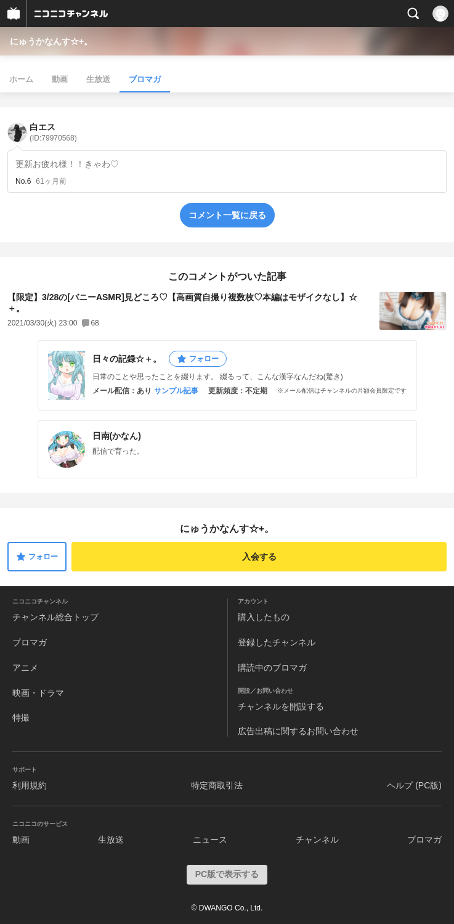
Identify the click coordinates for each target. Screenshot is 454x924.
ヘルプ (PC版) (414, 785)
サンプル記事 (176, 391)
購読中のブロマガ (272, 668)
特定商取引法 (217, 785)
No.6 (23, 181)
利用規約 (29, 785)
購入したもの (264, 617)
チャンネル (317, 839)
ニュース (210, 839)
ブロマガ (145, 79)
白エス (53, 132)
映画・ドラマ (38, 693)
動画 (60, 79)
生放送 (98, 79)
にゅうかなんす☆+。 (51, 41)
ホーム (21, 79)
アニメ (25, 668)
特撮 (21, 717)
